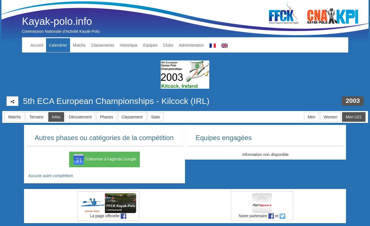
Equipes (150, 45)
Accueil (37, 45)
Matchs (79, 45)
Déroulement (80, 117)
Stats (155, 117)
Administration (191, 45)
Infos (56, 117)
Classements (102, 45)
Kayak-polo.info (57, 21)
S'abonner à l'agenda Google (104, 159)
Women (330, 117)
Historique (129, 45)
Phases (106, 117)
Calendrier (58, 45)
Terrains (36, 117)
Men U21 (354, 117)
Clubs (168, 45)
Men (311, 117)
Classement (132, 117)
